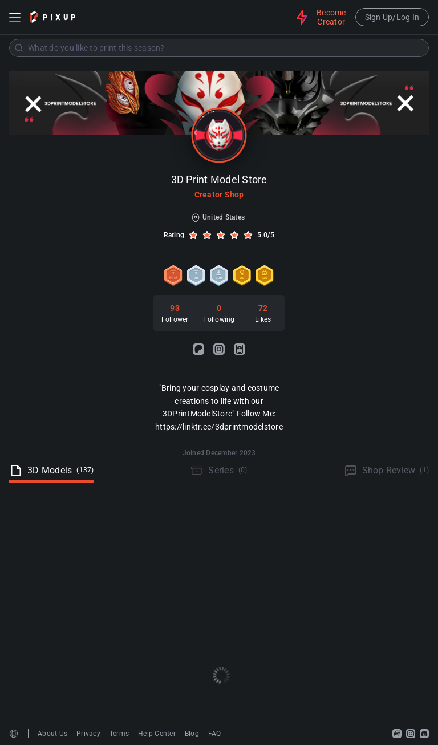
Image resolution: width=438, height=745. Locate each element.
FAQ (214, 734)
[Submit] (19, 47)
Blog (192, 734)
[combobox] (219, 48)
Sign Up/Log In (392, 17)
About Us (52, 734)
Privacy (88, 734)
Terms (119, 734)
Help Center (157, 734)
